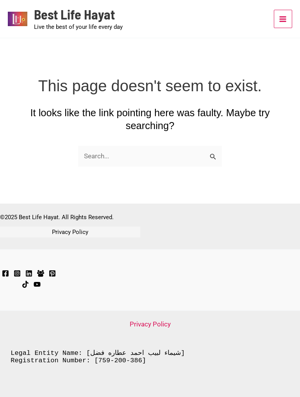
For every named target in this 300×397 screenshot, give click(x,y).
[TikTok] (25, 284)
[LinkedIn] (28, 273)
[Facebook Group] (40, 273)
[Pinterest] (52, 273)
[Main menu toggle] (283, 19)
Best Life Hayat (75, 15)
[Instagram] (17, 273)
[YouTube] (37, 284)
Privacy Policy (70, 232)
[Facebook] (5, 273)
